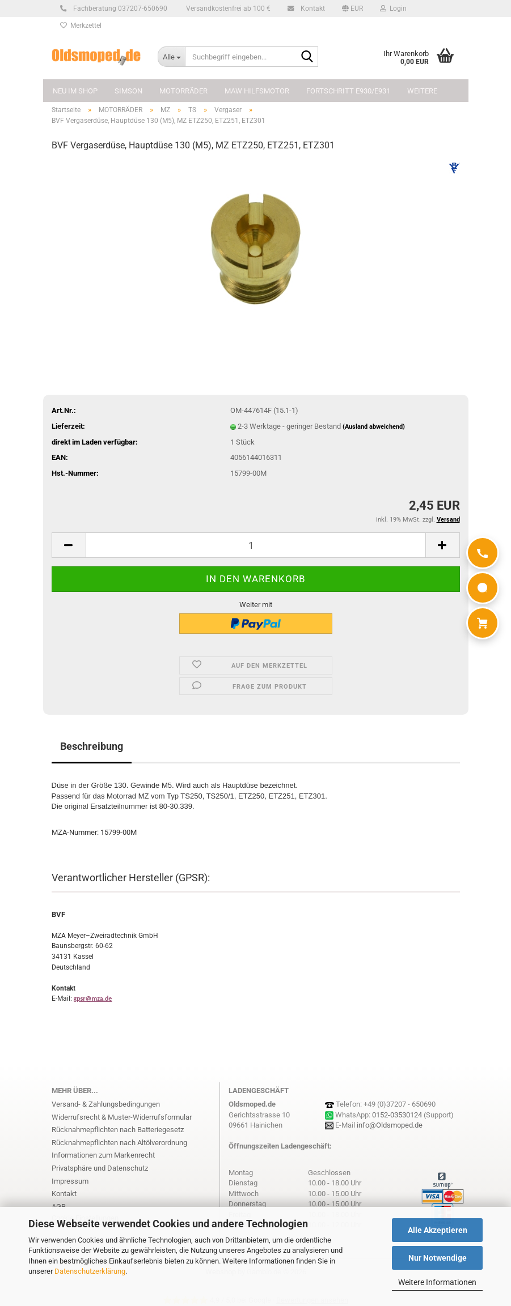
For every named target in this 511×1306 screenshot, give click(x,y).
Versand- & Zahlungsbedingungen (106, 1104)
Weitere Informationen (437, 1282)
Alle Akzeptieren (437, 1230)
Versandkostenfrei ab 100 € (227, 8)
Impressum (70, 1181)
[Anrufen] (482, 552)
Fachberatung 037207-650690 (118, 8)
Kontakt (311, 8)
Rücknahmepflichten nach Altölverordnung (119, 1142)
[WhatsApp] (482, 588)
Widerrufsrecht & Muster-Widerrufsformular (122, 1117)
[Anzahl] (256, 545)
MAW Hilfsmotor (257, 91)
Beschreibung (91, 746)
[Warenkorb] (482, 623)
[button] (352, 8)
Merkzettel (81, 25)
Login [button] (393, 8)
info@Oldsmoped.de (390, 1125)
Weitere (422, 91)
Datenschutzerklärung (89, 1271)
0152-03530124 (397, 1115)
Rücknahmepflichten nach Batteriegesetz (118, 1129)
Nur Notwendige (437, 1257)
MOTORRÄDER (183, 91)
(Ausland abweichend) (374, 426)
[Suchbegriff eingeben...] (171, 56)
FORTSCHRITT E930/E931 (348, 91)
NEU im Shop (75, 91)
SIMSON (128, 91)
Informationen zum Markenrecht (103, 1155)
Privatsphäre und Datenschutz (100, 1168)
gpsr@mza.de (93, 998)
